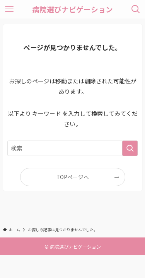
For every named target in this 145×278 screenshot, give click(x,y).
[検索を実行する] (130, 148)
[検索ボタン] (135, 9)
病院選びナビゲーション (72, 9)
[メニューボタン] (9, 9)
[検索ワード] (72, 148)
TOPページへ (72, 177)
